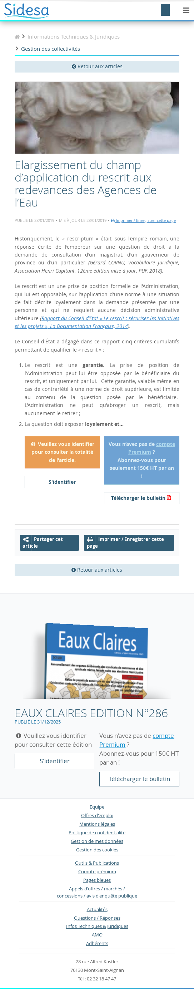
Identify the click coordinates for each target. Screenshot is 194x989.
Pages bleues (97, 880)
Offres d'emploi (97, 815)
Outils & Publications (97, 863)
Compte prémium (97, 872)
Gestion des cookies (97, 850)
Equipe (97, 807)
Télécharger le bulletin (138, 497)
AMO (97, 935)
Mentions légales (97, 824)
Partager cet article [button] (43, 542)
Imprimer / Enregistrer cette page (143, 220)
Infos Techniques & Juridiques (97, 926)
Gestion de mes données (97, 841)
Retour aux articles (97, 66)
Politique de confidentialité (97, 833)
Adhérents (97, 943)
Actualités (97, 909)
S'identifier (62, 481)
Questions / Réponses (97, 918)
